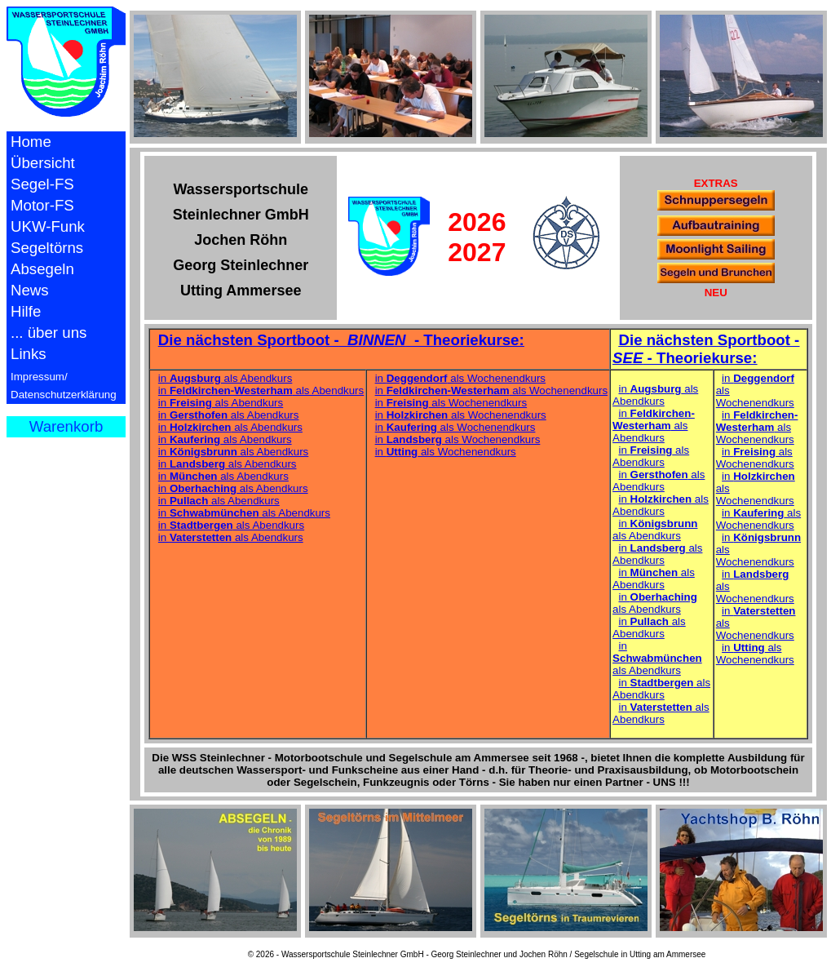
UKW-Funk (48, 226)
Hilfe (26, 311)
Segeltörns (47, 247)
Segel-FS (42, 184)
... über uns (48, 332)
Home (31, 141)
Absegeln (42, 268)
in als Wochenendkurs (460, 378)
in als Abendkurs (225, 378)
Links (28, 353)
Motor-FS (42, 205)
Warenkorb (66, 426)
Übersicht (43, 162)
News (30, 290)
